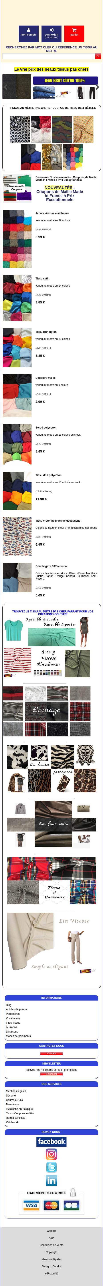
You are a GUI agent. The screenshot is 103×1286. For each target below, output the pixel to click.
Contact (51, 1230)
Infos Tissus (13, 1022)
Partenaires (13, 1013)
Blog (8, 1005)
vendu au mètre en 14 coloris (53, 285)
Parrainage (12, 1104)
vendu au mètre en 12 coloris (53, 339)
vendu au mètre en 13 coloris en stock (58, 434)
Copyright (51, 1252)
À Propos (11, 1027)
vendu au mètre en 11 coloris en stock (58, 482)
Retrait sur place (15, 1117)
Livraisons (12, 1031)
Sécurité (11, 1095)
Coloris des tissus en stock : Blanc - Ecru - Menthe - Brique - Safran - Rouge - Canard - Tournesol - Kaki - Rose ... (67, 576)
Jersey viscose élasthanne (52, 213)
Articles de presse (16, 1009)
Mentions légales (16, 1091)
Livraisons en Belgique (19, 1109)
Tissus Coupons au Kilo (20, 1113)
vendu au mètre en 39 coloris (53, 220)
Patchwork (12, 1122)
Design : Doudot (51, 1266)
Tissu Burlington (46, 332)
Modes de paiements (18, 1036)
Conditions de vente (51, 1245)
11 (41, 499)
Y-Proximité (51, 1273)
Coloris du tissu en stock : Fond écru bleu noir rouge (66, 527)
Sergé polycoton (46, 427)
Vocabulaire (13, 1018)
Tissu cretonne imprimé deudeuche (58, 520)
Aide (51, 1238)
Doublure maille (45, 378)
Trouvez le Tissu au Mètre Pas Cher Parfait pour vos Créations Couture (52, 613)
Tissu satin (42, 278)
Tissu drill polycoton (48, 475)
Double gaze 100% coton (51, 566)
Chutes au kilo (14, 1100)
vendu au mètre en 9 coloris (52, 385)
